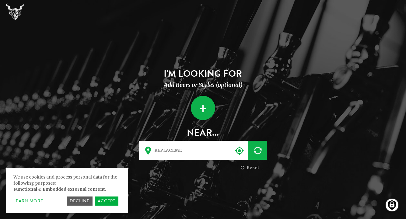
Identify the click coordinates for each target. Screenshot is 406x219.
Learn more (28, 201)
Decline (79, 201)
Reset (249, 167)
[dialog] (67, 190)
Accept (106, 201)
